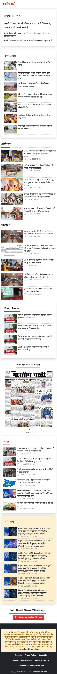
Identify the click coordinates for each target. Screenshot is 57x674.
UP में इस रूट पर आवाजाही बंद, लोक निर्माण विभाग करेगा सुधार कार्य (28, 41)
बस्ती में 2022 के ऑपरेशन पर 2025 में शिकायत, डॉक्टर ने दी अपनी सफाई (27, 25)
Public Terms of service (22, 660)
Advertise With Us (42, 660)
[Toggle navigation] (51, 3)
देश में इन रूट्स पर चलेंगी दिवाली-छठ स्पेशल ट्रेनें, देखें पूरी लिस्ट (35, 504)
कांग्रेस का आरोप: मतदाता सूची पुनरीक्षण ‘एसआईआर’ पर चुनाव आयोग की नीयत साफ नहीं (35, 449)
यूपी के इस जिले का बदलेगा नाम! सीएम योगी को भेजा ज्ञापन (34, 116)
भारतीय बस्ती (8, 3)
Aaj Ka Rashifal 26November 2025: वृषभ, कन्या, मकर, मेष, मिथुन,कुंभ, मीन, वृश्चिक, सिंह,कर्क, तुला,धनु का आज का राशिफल (34, 531)
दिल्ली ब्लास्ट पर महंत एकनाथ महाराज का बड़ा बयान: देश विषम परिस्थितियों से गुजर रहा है (35, 460)
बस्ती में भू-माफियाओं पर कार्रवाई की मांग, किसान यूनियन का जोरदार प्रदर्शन (35, 316)
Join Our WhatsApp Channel (28, 617)
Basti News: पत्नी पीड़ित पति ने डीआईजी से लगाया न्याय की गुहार (33, 348)
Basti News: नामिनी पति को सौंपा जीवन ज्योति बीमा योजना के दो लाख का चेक (34, 327)
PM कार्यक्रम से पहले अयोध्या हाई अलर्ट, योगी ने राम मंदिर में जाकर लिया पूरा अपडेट (39, 209)
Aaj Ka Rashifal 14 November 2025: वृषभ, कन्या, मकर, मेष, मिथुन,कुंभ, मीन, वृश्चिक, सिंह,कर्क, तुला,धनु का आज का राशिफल (34, 568)
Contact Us (43, 655)
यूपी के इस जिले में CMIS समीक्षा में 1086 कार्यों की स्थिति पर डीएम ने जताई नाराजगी (38, 232)
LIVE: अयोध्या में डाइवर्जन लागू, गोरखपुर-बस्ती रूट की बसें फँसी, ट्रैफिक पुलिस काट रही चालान (40, 153)
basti (29, 430)
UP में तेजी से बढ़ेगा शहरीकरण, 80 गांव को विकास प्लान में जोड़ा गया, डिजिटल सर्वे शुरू (27, 34)
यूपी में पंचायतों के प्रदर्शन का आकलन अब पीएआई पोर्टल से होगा (38, 290)
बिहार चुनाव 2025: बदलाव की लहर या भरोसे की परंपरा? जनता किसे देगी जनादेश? (33, 481)
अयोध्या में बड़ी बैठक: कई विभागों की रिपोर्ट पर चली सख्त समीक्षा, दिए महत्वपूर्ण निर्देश (39, 195)
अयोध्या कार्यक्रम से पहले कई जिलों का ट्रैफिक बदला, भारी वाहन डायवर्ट (39, 166)
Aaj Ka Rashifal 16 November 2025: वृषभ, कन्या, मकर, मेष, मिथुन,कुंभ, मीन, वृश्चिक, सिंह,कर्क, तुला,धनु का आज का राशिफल (34, 543)
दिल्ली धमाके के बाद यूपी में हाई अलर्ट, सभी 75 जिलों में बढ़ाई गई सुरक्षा (35, 470)
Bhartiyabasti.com (24, 671)
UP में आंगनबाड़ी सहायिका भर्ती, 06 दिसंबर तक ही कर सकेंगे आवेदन (38, 261)
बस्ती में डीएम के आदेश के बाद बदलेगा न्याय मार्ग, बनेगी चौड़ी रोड (34, 106)
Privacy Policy (30, 655)
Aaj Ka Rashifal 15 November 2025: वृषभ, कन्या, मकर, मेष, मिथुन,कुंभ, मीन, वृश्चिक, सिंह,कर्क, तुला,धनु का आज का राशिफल (34, 556)
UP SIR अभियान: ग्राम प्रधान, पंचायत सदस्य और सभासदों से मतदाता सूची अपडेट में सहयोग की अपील (40, 248)
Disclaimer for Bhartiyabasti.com (31, 666)
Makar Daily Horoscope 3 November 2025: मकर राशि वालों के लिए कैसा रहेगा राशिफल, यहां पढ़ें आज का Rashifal (33, 593)
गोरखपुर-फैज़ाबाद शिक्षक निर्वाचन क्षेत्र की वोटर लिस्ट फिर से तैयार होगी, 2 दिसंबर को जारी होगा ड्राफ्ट (34, 76)
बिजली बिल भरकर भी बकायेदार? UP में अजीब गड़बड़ (34, 63)
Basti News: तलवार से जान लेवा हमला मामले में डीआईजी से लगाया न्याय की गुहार (35, 337)
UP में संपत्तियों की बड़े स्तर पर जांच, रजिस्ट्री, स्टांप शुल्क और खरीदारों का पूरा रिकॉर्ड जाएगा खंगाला (39, 182)
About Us (18, 655)
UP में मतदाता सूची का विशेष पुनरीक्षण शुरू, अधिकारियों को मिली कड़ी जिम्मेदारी (39, 275)
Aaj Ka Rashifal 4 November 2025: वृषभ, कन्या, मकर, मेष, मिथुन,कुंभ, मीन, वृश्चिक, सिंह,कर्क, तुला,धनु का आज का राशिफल (34, 580)
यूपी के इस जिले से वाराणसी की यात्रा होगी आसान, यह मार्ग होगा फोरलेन (35, 127)
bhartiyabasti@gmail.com (28, 649)
